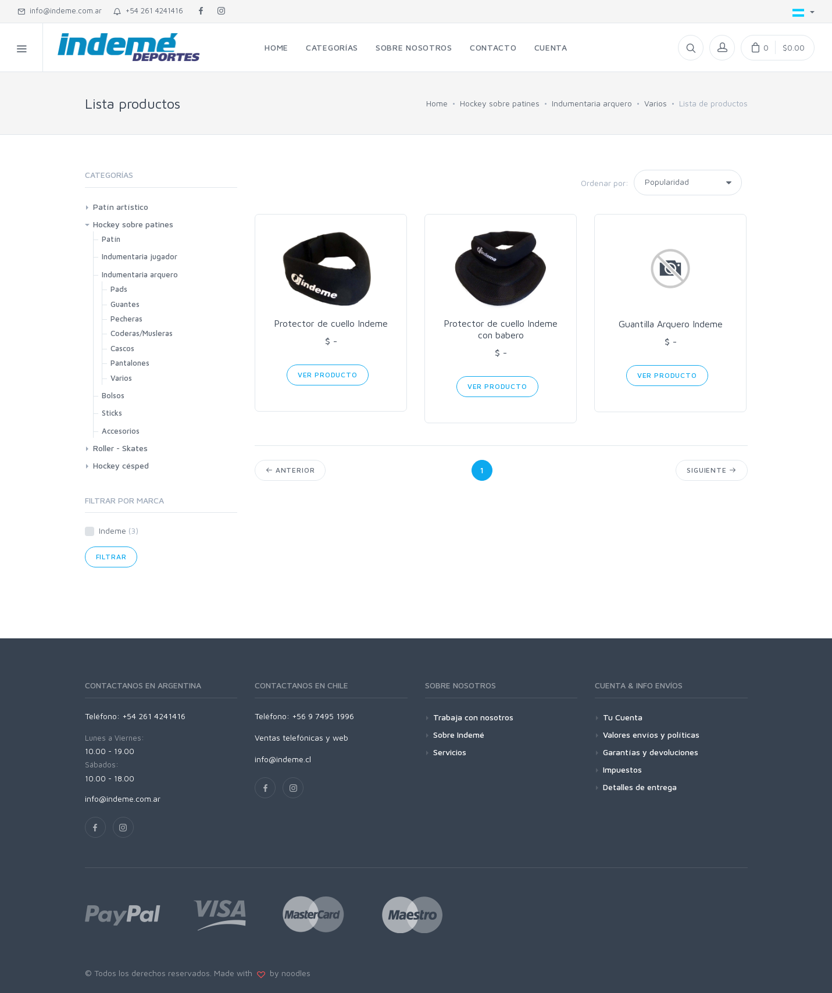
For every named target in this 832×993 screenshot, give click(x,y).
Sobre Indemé (458, 735)
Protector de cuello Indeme (331, 323)
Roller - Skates (120, 448)
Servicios (449, 752)
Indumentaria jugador (139, 256)
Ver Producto (328, 374)
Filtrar (111, 556)
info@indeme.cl (283, 759)
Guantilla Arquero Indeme (671, 324)
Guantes (125, 304)
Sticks (112, 412)
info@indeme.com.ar (59, 10)
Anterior (290, 470)
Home (437, 103)
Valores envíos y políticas (651, 735)
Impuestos (622, 769)
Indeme (118, 530)
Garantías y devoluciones (650, 752)
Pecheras (126, 318)
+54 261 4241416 (148, 10)
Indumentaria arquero (592, 103)
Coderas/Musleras (141, 333)
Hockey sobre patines (500, 103)
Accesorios (121, 430)
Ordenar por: (605, 183)
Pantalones (129, 362)
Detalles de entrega (640, 787)
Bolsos (113, 395)
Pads (118, 289)
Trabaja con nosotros (473, 717)
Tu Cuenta (622, 717)
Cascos (122, 348)
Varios (655, 103)
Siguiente (711, 470)
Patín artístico (120, 207)
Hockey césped (121, 465)
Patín (111, 239)
